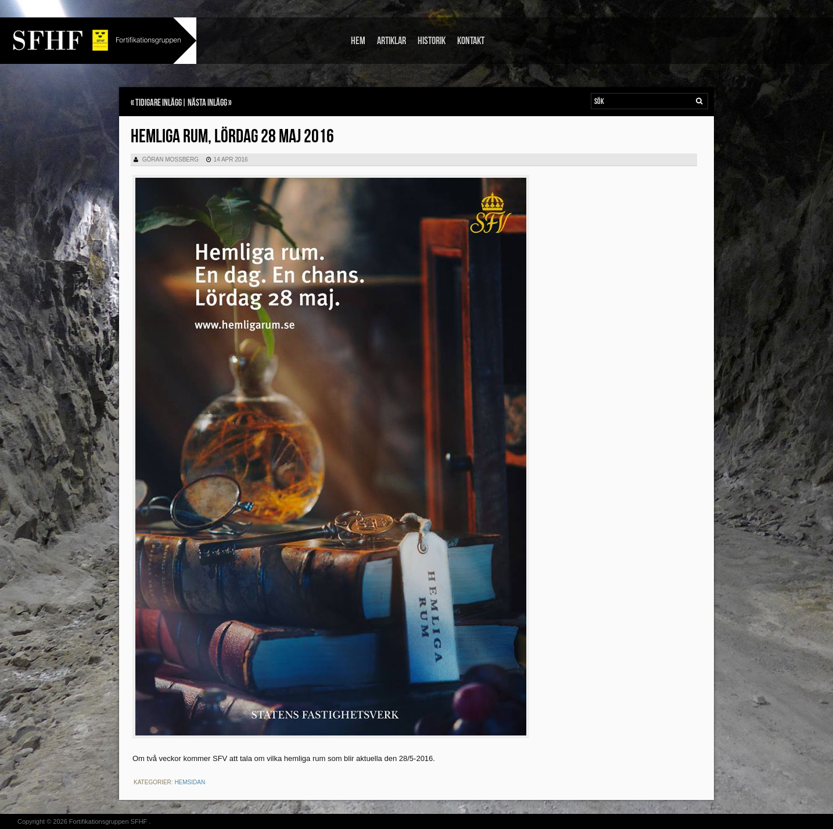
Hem (358, 41)
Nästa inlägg (207, 103)
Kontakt (470, 41)
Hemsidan (189, 782)
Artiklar (391, 41)
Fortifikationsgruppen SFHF (108, 821)
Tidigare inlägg (158, 103)
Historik (432, 41)
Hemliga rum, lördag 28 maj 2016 (232, 136)
